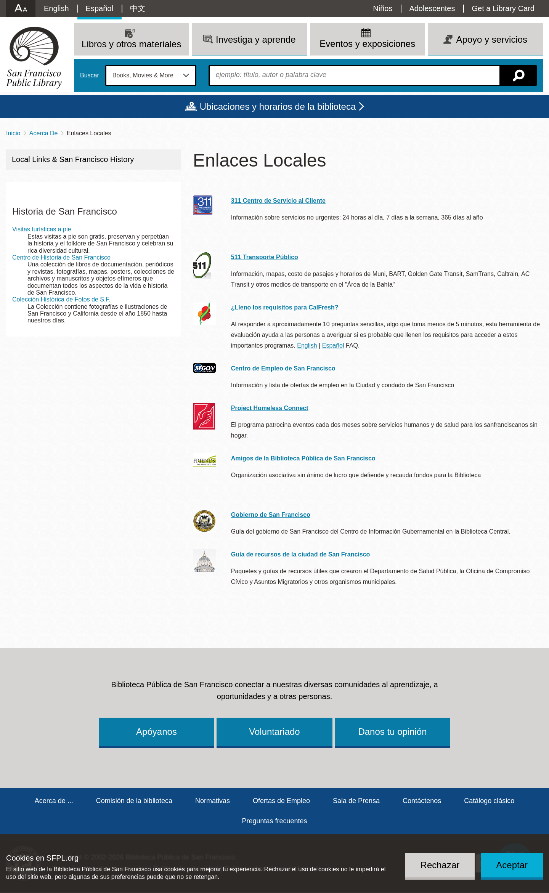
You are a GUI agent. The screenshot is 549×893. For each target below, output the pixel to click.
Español (99, 8)
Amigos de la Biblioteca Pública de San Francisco (303, 458)
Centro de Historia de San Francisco (61, 257)
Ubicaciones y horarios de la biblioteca (278, 106)
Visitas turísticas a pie (41, 229)
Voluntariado (274, 731)
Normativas (212, 801)
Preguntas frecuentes (274, 821)
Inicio (13, 133)
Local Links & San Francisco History (73, 159)
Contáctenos (422, 801)
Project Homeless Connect (269, 408)
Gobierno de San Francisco (270, 514)
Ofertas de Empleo (281, 801)
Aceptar (512, 865)
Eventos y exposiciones (367, 43)
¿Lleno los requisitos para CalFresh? (285, 307)
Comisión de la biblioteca (134, 801)
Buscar (89, 75)
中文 (137, 8)
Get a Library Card (503, 8)
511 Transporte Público (264, 257)
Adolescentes (432, 8)
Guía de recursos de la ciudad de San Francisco (300, 554)
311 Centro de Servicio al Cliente (278, 200)
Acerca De (43, 133)
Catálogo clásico (489, 801)
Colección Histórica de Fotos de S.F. (61, 299)
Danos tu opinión (392, 731)
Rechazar (440, 865)
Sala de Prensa (356, 801)
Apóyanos (156, 731)
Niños (382, 8)
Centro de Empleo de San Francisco (283, 368)
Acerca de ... (54, 801)
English (56, 8)
